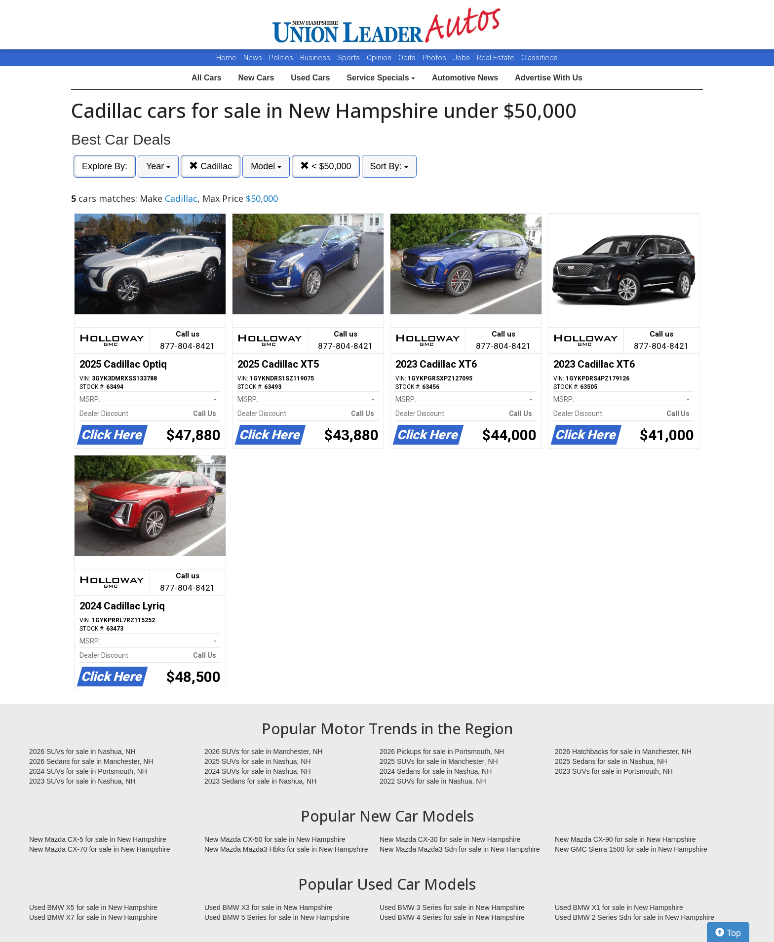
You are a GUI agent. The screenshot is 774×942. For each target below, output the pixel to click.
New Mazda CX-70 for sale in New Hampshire (99, 849)
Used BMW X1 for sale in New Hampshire (619, 907)
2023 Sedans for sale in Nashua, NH (260, 781)
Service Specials (381, 78)
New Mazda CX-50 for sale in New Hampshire (275, 839)
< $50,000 (325, 166)
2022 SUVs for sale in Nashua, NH (433, 781)
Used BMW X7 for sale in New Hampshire (93, 917)
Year (158, 166)
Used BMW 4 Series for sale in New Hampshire (452, 917)
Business (316, 57)
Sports (349, 57)
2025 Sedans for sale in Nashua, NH (611, 761)
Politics (281, 57)
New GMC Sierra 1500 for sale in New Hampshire (631, 849)
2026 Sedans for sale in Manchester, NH (91, 761)
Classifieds (539, 57)
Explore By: (104, 166)
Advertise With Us (548, 78)
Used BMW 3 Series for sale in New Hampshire (452, 907)
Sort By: (389, 166)
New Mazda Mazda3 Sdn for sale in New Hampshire (460, 849)
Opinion (380, 57)
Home (226, 57)
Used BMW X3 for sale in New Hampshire (268, 907)
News (252, 57)
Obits (408, 57)
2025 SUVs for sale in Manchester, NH (439, 761)
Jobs (462, 57)
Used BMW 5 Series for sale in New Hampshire (276, 917)
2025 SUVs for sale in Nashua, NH (257, 761)
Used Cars (310, 78)
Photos (435, 57)
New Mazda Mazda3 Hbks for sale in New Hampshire (286, 849)
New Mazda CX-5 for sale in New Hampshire (97, 839)
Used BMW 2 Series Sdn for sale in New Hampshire (634, 917)
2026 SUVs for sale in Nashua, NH (82, 751)
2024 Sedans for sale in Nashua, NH (436, 771)
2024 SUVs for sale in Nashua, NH (257, 771)
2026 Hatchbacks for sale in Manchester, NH (623, 751)
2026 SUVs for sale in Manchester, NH (263, 751)
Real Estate (496, 57)
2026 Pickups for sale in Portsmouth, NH (442, 751)
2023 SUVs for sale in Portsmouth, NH (614, 771)
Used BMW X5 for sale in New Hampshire (93, 907)
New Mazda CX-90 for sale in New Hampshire (625, 839)
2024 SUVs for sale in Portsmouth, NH (88, 771)
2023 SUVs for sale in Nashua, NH (82, 781)
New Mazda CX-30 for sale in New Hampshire (450, 839)
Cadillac (210, 166)
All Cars (206, 78)
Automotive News (465, 78)
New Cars (256, 78)
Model (266, 166)
